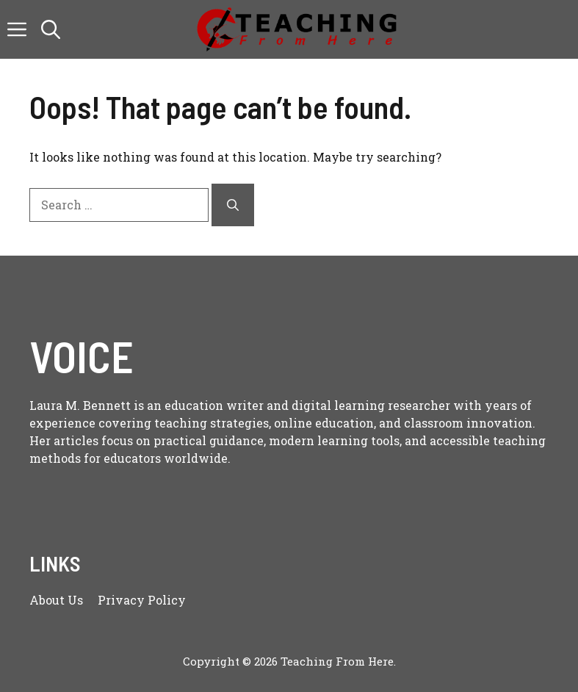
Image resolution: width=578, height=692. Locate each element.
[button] (51, 29)
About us (56, 600)
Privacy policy (142, 600)
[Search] (233, 205)
